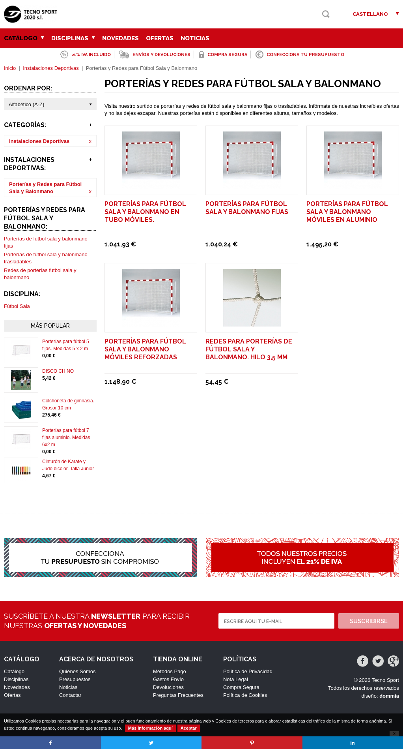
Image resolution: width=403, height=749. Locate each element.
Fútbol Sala (17, 306)
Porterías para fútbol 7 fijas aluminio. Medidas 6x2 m (66, 437)
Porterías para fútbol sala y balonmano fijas (246, 208)
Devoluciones (168, 687)
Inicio (10, 68)
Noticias (195, 38)
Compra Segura (241, 687)
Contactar (70, 695)
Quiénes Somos (77, 671)
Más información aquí (150, 728)
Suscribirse (369, 621)
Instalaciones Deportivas (51, 68)
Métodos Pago (169, 671)
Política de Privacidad (247, 671)
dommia (389, 696)
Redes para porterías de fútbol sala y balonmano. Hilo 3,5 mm (248, 349)
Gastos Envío (168, 679)
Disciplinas (73, 38)
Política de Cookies (245, 695)
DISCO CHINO (58, 371)
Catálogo (24, 38)
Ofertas (160, 38)
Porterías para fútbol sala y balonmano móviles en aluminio (347, 211)
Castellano (370, 14)
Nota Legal (235, 679)
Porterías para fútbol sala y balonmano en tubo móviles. (145, 211)
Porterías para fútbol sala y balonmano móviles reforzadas (145, 349)
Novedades (120, 38)
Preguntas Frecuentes (178, 695)
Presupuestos (75, 679)
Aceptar (189, 728)
